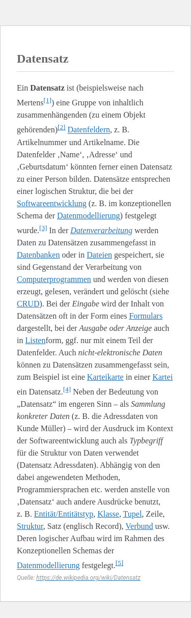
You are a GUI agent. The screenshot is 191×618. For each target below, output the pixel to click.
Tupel (132, 514)
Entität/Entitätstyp (63, 514)
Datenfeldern (89, 130)
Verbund (139, 526)
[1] (47, 100)
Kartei (162, 377)
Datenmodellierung (88, 215)
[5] (120, 563)
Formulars (145, 316)
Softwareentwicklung (52, 203)
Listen (35, 340)
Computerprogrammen (54, 279)
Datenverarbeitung (101, 230)
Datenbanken (38, 254)
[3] (43, 228)
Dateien (99, 254)
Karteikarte (105, 377)
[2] (62, 127)
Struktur (30, 526)
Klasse (108, 514)
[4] (67, 389)
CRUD (28, 303)
